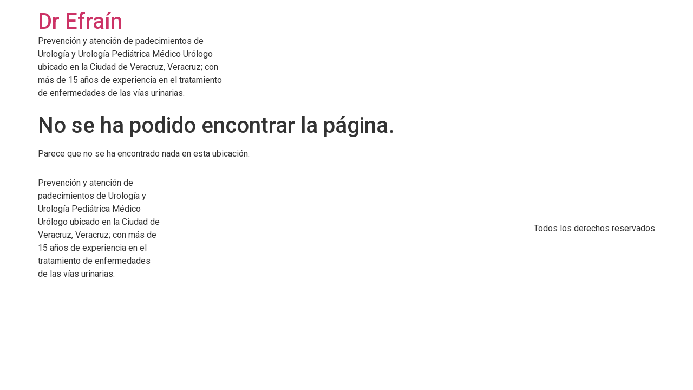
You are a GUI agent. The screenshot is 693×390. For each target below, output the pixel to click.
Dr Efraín (80, 21)
